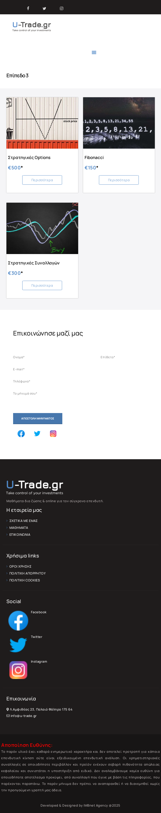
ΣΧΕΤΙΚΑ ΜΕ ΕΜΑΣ (23, 520)
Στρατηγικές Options (29, 157)
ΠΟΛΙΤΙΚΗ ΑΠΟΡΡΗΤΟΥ (27, 573)
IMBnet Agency (96, 805)
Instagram (26, 661)
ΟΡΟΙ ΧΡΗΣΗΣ (20, 566)
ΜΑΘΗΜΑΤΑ (18, 527)
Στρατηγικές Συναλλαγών (33, 262)
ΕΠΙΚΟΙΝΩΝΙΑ (19, 534)
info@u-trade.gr (24, 716)
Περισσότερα (42, 180)
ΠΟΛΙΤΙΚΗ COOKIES (24, 580)
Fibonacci (94, 157)
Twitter (24, 637)
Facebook (26, 612)
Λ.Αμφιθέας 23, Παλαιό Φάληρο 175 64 (41, 709)
